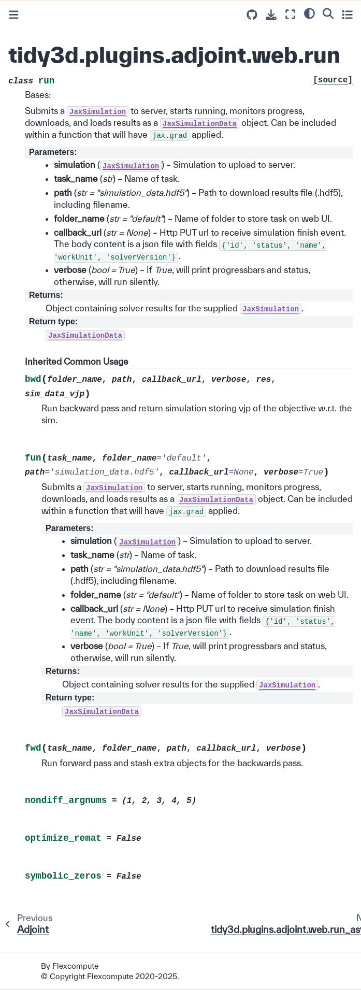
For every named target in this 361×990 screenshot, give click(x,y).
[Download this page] (271, 14)
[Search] (328, 13)
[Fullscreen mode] (290, 14)
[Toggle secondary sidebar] (347, 14)
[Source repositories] (252, 14)
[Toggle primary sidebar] (13, 14)
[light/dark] (309, 13)
